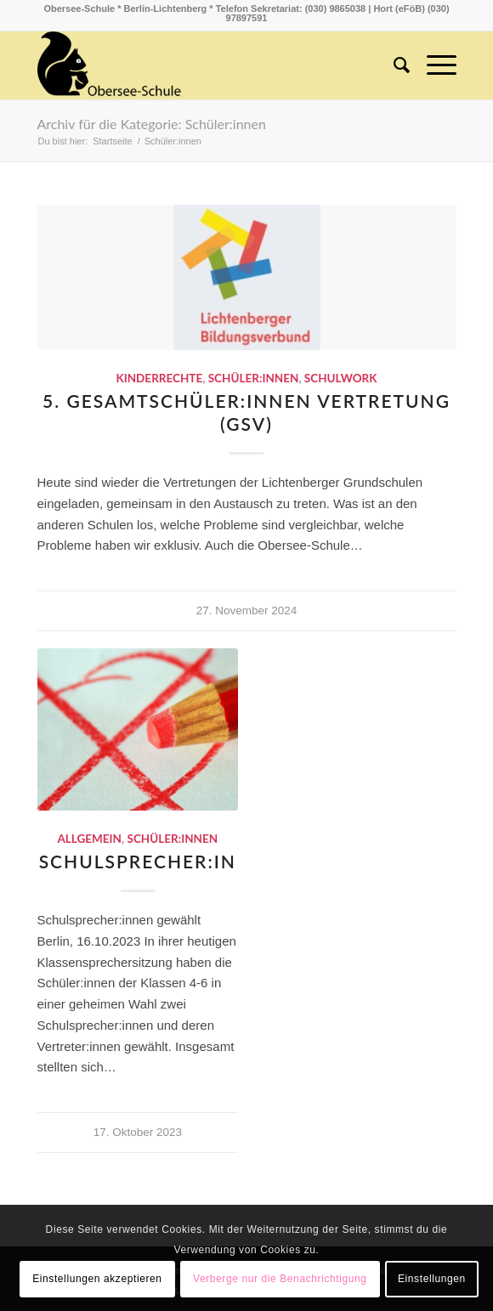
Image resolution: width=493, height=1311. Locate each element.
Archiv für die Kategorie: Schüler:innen (151, 124)
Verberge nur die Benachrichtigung (280, 1279)
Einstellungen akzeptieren (97, 1279)
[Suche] (393, 65)
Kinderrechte (159, 378)
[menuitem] (393, 65)
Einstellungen (432, 1279)
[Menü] (433, 65)
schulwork (340, 378)
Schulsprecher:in (137, 861)
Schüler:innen (253, 378)
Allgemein (89, 838)
